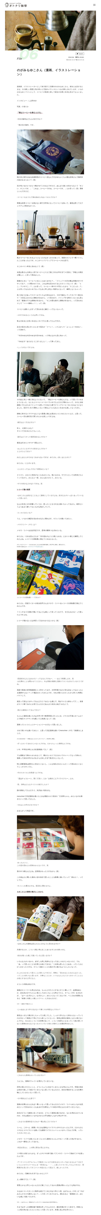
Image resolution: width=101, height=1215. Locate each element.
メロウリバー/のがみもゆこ (35, 546)
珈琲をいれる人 (79, 57)
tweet (80, 54)
